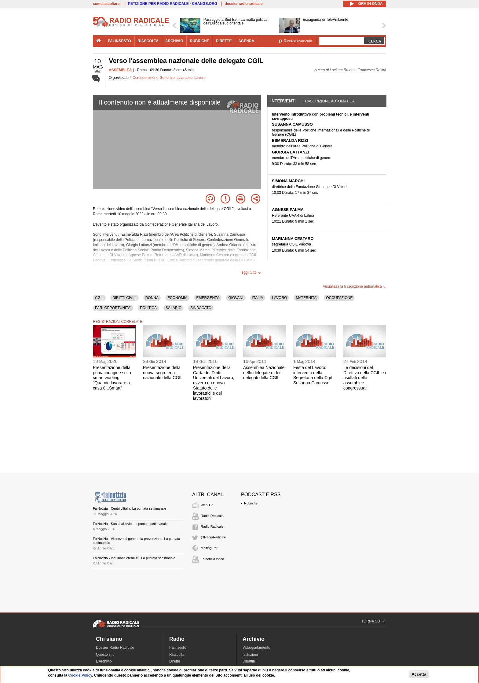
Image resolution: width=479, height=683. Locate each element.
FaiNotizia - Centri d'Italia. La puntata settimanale (129, 508)
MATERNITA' (306, 298)
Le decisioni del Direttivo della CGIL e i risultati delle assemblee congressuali (364, 377)
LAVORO (279, 298)
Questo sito (105, 654)
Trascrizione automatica (329, 101)
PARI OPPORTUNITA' (113, 308)
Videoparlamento (256, 647)
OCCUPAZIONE (339, 298)
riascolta (148, 41)
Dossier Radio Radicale (115, 647)
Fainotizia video (212, 559)
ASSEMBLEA (120, 70)
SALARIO (173, 308)
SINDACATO (200, 308)
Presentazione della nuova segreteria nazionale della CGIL (163, 372)
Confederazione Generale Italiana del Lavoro (169, 78)
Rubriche (251, 503)
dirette (224, 41)
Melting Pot (209, 548)
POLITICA (148, 308)
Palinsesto (177, 647)
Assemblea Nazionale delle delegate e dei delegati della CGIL (263, 372)
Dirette (174, 661)
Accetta (418, 674)
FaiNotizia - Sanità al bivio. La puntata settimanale (130, 524)
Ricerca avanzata (298, 41)
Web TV (207, 505)
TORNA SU (370, 621)
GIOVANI (235, 298)
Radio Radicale (212, 516)
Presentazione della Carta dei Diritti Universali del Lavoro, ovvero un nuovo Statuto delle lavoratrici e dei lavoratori (213, 383)
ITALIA (257, 298)
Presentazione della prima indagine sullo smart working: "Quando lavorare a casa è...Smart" (112, 377)
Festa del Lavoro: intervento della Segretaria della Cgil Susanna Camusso (312, 375)
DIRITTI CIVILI (124, 298)
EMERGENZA (207, 298)
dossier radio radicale (243, 4)
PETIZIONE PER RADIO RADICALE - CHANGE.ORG (172, 4)
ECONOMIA (177, 298)
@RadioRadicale (213, 537)
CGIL (99, 298)
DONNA (152, 298)
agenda (246, 41)
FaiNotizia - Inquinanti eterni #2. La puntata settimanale (134, 558)
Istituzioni (250, 654)
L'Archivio (104, 661)
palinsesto (119, 41)
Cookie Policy (80, 675)
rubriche (199, 41)
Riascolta (176, 654)
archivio (174, 41)
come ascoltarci (107, 4)
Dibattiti (249, 661)
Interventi (283, 100)
